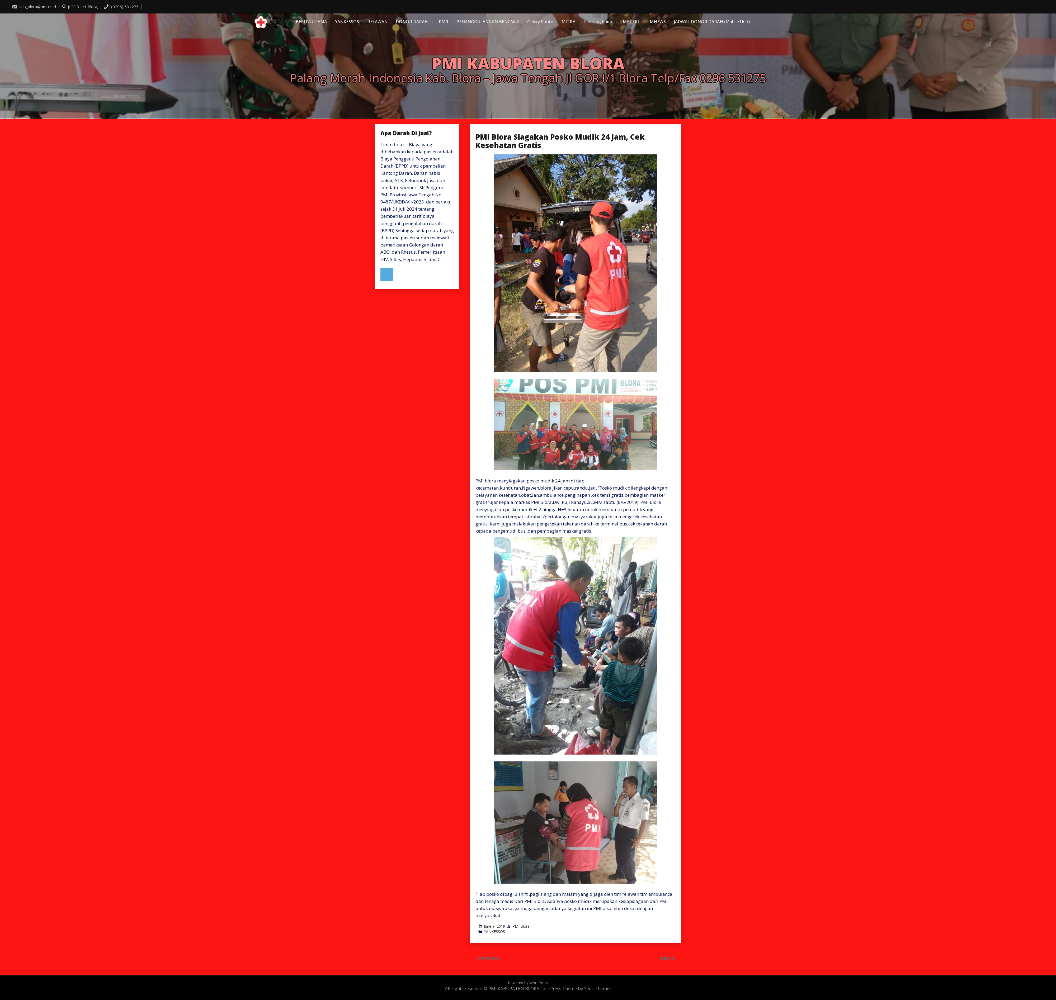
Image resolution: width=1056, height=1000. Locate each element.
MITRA (568, 22)
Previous (490, 958)
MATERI (631, 22)
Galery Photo (540, 22)
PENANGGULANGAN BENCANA (487, 22)
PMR (443, 22)
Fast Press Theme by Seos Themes (575, 988)
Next (666, 958)
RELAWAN (377, 22)
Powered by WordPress (528, 982)
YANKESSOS (347, 22)
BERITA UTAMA (311, 22)
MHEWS (658, 22)
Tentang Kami (597, 22)
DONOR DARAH (412, 22)
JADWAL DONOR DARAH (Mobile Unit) (712, 22)
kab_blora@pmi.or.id (34, 6)
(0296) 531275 (121, 6)
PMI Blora (521, 926)
